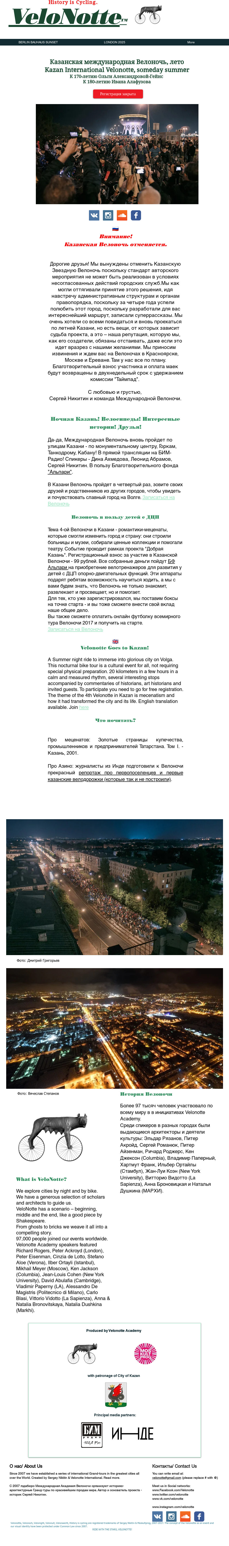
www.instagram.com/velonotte (173, 1507)
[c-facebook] (136, 215)
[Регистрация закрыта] (118, 93)
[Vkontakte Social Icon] (94, 215)
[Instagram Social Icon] (108, 215)
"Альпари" (60, 472)
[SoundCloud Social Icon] (122, 215)
